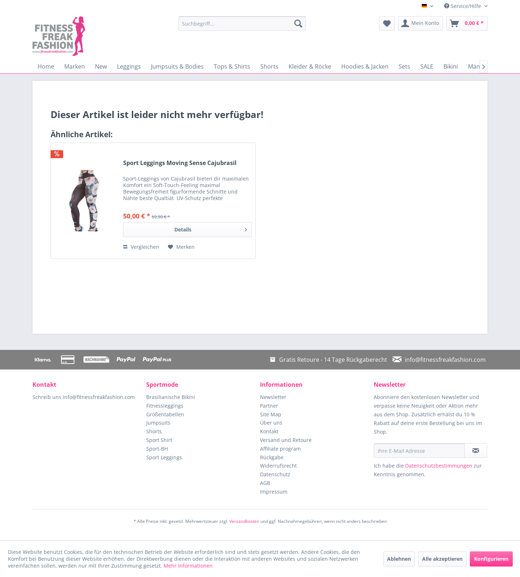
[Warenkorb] (467, 23)
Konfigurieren (491, 558)
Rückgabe (271, 457)
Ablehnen (399, 558)
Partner (269, 405)
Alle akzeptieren (442, 558)
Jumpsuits (158, 422)
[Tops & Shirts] (232, 66)
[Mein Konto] (420, 23)
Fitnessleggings (164, 405)
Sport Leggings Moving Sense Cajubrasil (180, 163)
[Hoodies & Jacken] (365, 66)
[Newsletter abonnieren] (475, 450)
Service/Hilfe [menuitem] (463, 6)
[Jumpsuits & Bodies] (177, 66)
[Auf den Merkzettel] (181, 247)
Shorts (154, 431)
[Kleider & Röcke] (309, 66)
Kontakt (269, 431)
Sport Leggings (164, 457)
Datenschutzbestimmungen (438, 465)
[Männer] (478, 66)
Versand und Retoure (286, 440)
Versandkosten (244, 521)
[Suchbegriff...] (242, 23)
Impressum (273, 491)
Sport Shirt (159, 440)
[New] (101, 66)
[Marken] (74, 66)
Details (210, 228)
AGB (265, 483)
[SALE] (426, 66)
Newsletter (273, 397)
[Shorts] (269, 66)
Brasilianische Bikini (170, 397)
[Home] (45, 66)
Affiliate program (280, 448)
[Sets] (404, 66)
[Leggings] (129, 66)
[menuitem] (242, 23)
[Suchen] (298, 23)
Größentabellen (165, 414)
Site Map (270, 414)
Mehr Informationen (188, 565)
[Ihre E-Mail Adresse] (419, 450)
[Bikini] (450, 66)
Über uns (271, 422)
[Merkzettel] (387, 23)
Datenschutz (275, 474)
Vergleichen (141, 246)
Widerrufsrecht (278, 465)
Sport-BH (157, 448)
